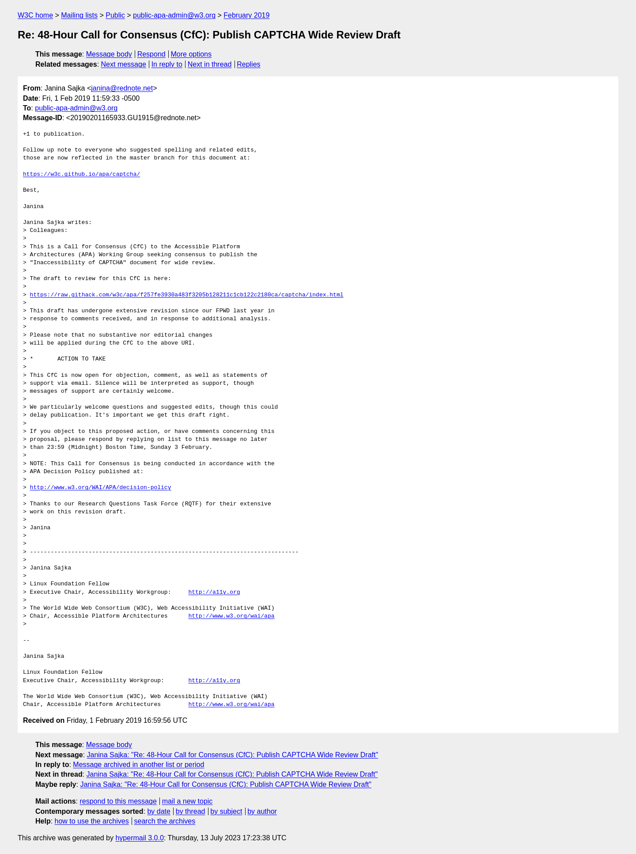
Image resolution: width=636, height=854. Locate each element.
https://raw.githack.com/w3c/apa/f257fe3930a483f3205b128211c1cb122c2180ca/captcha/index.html (187, 295)
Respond (151, 54)
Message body (109, 54)
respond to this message (118, 801)
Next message (123, 64)
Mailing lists (79, 15)
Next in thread (210, 64)
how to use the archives (92, 821)
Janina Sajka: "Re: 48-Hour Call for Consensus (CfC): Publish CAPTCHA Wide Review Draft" (233, 755)
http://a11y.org (214, 592)
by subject (226, 811)
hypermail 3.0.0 (139, 838)
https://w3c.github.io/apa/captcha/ (81, 174)
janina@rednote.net (122, 88)
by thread (190, 811)
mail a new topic (187, 801)
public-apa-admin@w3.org (174, 15)
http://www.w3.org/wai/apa (231, 616)
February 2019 (246, 15)
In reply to (166, 64)
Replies (248, 64)
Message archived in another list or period (138, 764)
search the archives (165, 821)
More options (191, 54)
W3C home (35, 15)
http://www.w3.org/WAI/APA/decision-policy (100, 488)
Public (115, 15)
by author (262, 811)
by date (158, 811)
